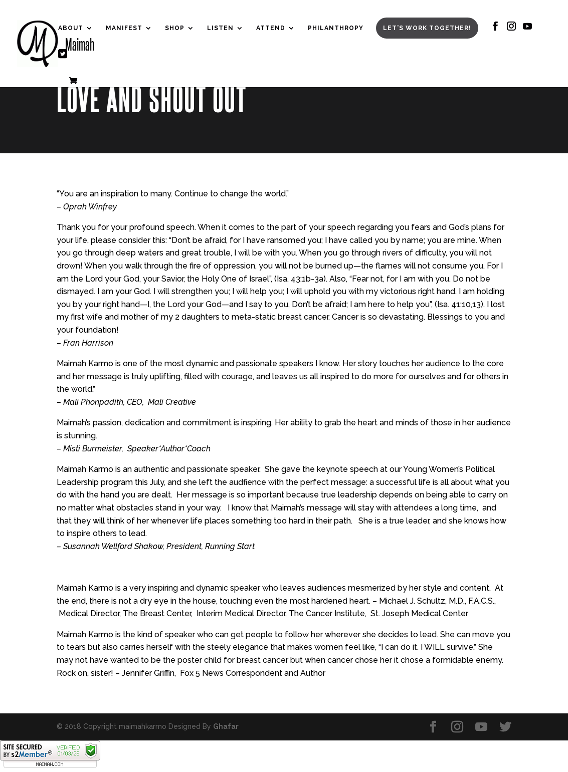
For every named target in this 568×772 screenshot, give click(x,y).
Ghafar (226, 726)
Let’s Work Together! (427, 28)
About (70, 28)
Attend (270, 28)
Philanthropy (335, 28)
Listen (220, 28)
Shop (174, 28)
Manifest (124, 28)
